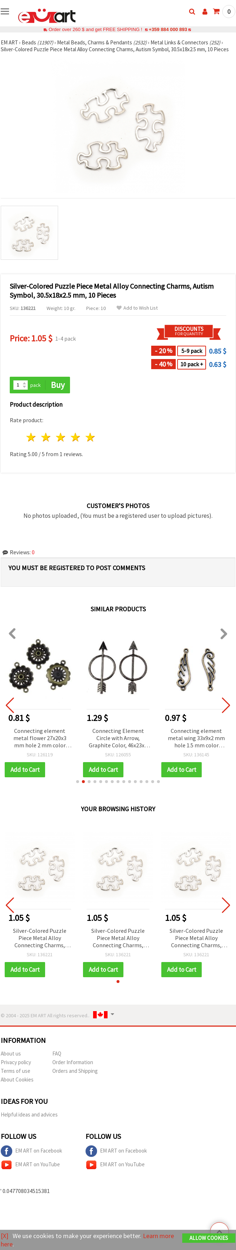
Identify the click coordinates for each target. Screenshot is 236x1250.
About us (11, 1053)
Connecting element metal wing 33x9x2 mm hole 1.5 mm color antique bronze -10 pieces (196, 738)
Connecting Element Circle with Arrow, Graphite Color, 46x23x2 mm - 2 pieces (118, 738)
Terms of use (15, 1070)
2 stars (46, 437)
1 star (31, 437)
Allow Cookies (208, 1237)
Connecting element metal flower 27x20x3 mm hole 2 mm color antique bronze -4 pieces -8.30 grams (40, 738)
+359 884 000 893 (168, 29)
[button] (77, 781)
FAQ (56, 1053)
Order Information (72, 1062)
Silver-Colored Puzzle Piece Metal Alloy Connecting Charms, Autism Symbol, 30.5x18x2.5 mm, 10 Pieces (39, 938)
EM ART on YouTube (30, 1165)
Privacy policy (16, 1062)
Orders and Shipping (75, 1070)
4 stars (75, 437)
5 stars (90, 437)
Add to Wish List (137, 308)
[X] (4, 1236)
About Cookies (17, 1079)
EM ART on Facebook (31, 1151)
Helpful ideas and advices (29, 1114)
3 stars (61, 437)
